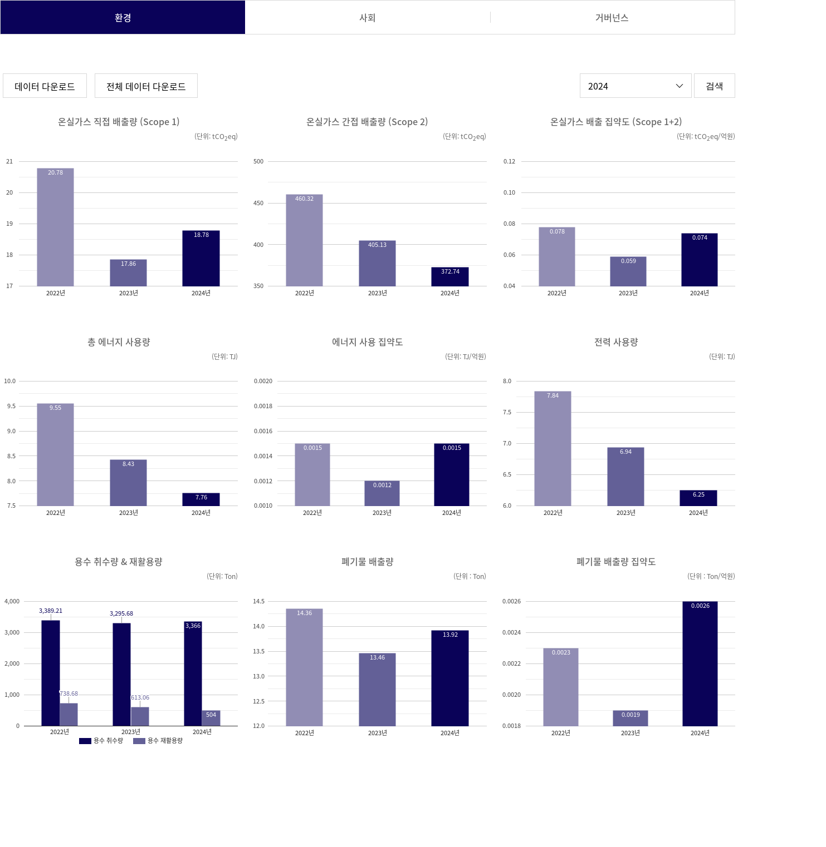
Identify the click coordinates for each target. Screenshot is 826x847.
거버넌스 (612, 17)
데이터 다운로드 (44, 86)
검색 (715, 86)
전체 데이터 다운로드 (146, 86)
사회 (367, 17)
